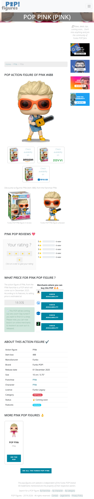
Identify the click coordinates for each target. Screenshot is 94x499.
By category (70, 490)
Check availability (52, 295)
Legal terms (65, 495)
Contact (55, 495)
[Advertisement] (36, 43)
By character (57, 490)
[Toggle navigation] (89, 6)
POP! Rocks (38, 395)
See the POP (14, 458)
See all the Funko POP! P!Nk (35, 471)
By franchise (45, 490)
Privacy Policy (77, 495)
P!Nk (35, 379)
